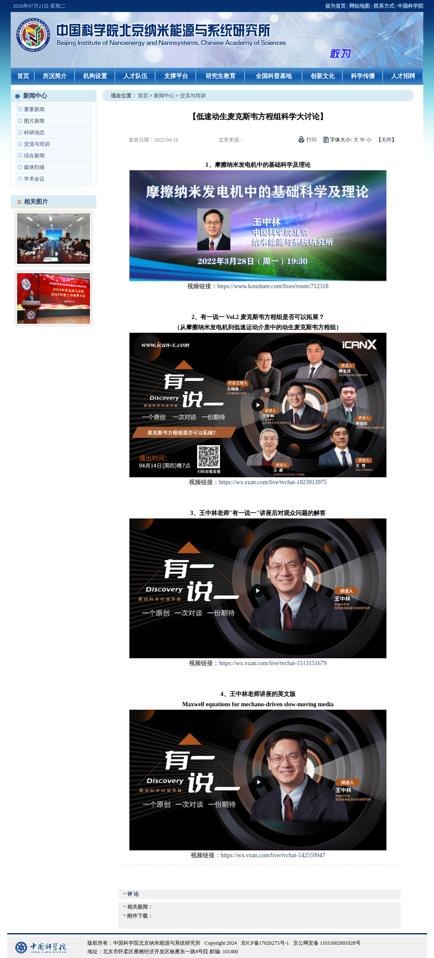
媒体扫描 (34, 167)
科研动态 (34, 133)
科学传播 (363, 76)
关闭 (386, 140)
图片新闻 (34, 121)
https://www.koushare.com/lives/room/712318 (273, 286)
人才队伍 (135, 76)
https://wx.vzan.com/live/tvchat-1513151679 (272, 663)
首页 (23, 76)
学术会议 (34, 179)
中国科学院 (410, 6)
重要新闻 (34, 109)
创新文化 (323, 76)
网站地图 (359, 6)
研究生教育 (221, 76)
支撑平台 (176, 76)
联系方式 (384, 6)
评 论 (133, 894)
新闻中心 (35, 96)
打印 (311, 140)
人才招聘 (403, 76)
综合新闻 (34, 156)
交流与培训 (37, 144)
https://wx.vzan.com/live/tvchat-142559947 (273, 855)
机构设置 (95, 76)
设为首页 (335, 6)
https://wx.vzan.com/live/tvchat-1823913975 (272, 482)
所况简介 (55, 76)
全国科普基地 (274, 76)
